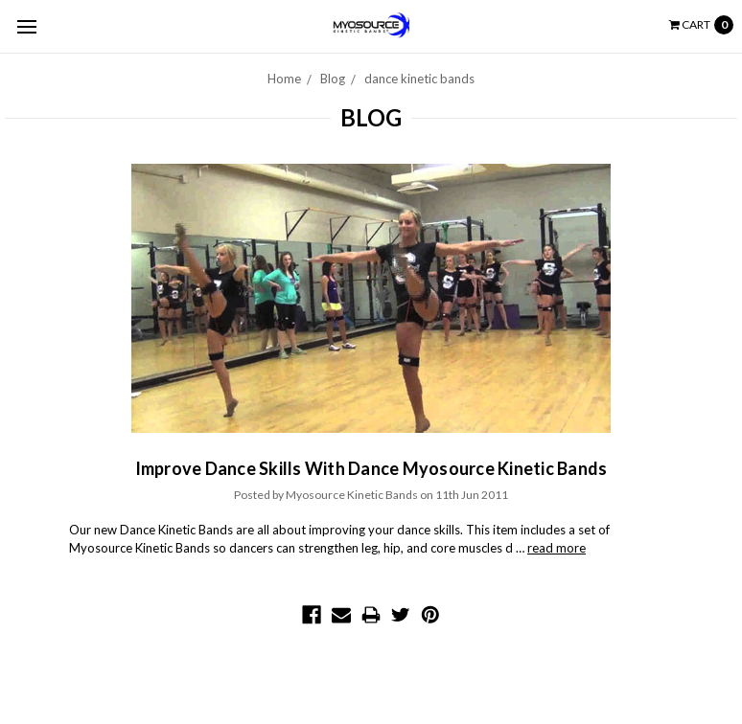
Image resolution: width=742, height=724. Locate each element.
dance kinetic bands (419, 78)
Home (284, 78)
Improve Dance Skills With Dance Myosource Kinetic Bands (371, 468)
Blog (332, 78)
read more (556, 547)
